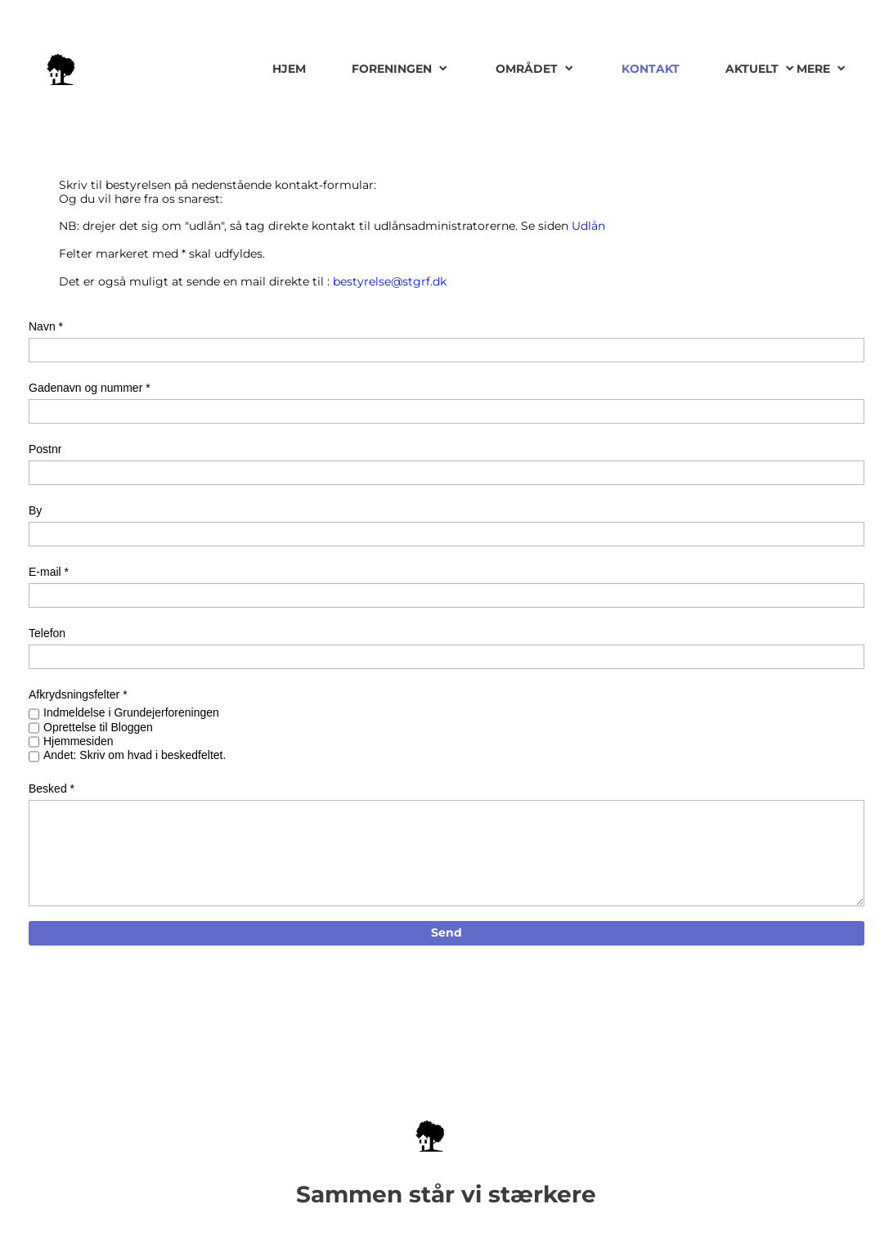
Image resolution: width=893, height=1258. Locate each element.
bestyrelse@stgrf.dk (389, 281)
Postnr (45, 449)
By (35, 510)
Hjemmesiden (78, 741)
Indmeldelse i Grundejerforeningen (131, 712)
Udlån (588, 225)
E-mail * (49, 571)
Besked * (51, 788)
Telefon (47, 633)
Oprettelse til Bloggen (98, 727)
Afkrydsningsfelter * (78, 694)
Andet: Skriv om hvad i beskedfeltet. (134, 755)
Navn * (46, 326)
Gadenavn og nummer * (89, 387)
